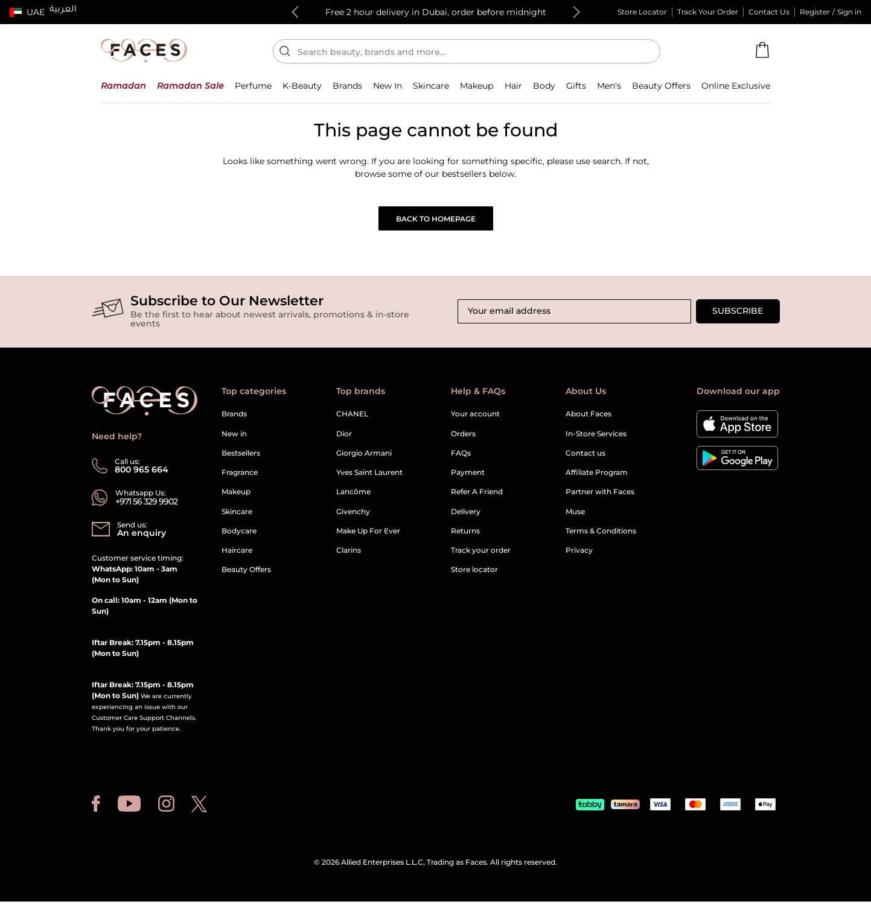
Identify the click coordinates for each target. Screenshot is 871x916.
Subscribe (737, 310)
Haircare (237, 550)
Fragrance (240, 472)
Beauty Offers (246, 569)
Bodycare (239, 530)
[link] (347, 85)
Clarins (348, 550)
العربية (63, 10)
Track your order (481, 550)
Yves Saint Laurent (369, 472)
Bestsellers (241, 452)
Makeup (236, 491)
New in (234, 433)
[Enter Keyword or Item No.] (471, 51)
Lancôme (353, 491)
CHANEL (352, 413)
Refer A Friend (477, 491)
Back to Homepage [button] (436, 218)
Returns (465, 530)
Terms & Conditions (601, 530)
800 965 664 (141, 469)
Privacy (579, 550)
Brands (234, 413)
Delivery (465, 511)
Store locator (474, 569)
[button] (27, 12)
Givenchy (353, 511)
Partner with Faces (600, 491)
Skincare (237, 511)
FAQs (461, 452)
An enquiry (141, 532)
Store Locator (642, 11)
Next (574, 12)
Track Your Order (707, 11)
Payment (468, 472)
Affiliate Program (597, 472)
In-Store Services (596, 433)
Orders (463, 433)
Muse (575, 511)
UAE (36, 12)
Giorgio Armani (364, 452)
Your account (475, 413)
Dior (344, 433)
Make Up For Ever (368, 530)
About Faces (588, 413)
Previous (298, 12)
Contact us (585, 452)
